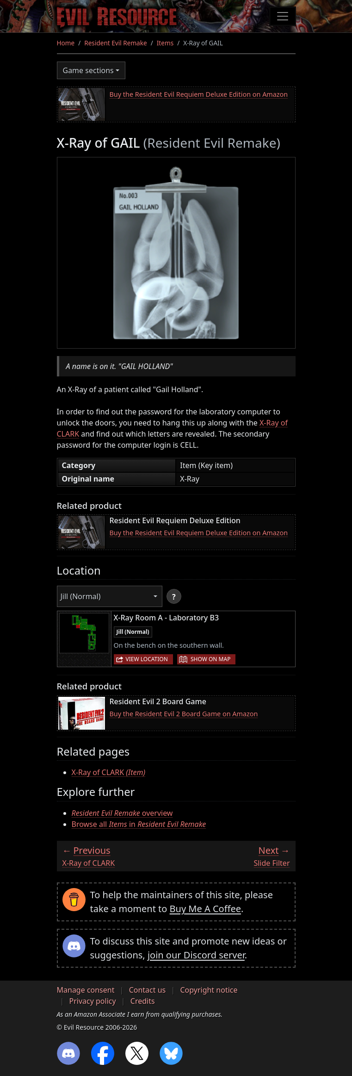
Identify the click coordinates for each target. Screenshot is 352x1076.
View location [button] (147, 659)
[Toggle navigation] (283, 16)
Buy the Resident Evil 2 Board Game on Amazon (184, 713)
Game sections (88, 70)
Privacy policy (92, 1001)
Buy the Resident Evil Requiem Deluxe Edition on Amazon (199, 94)
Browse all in (139, 824)
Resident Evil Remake (115, 42)
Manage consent (86, 990)
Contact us (147, 990)
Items (165, 42)
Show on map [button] (210, 659)
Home (66, 42)
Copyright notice (208, 990)
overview (122, 813)
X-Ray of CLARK (109, 772)
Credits (142, 1001)
